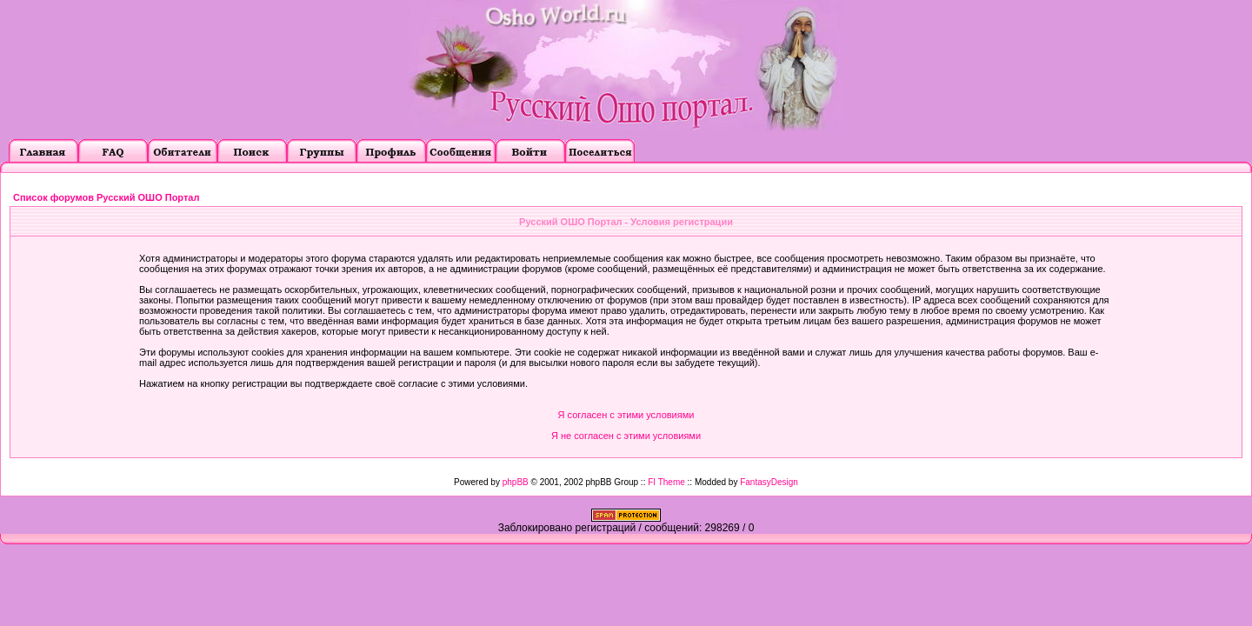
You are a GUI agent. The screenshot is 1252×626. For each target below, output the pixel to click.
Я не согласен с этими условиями (626, 435)
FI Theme (666, 482)
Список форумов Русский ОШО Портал (106, 197)
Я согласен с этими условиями (626, 415)
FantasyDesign (769, 482)
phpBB (516, 482)
